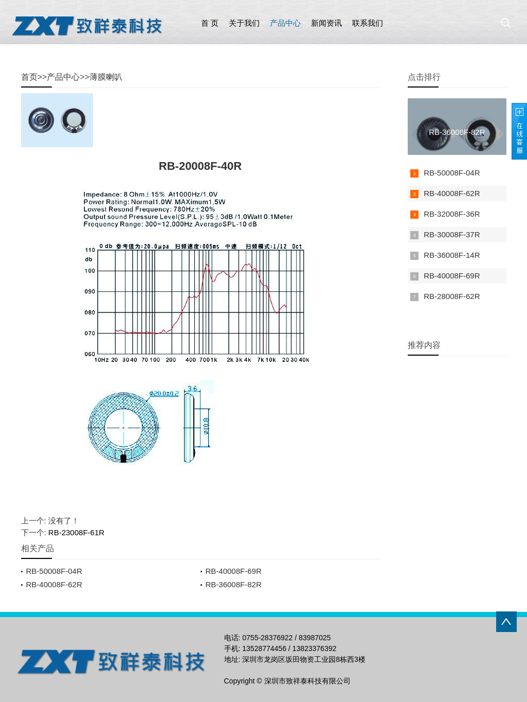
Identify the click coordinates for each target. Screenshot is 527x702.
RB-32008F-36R (452, 213)
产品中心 (285, 23)
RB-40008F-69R (234, 571)
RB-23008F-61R (76, 532)
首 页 (210, 23)
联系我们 (367, 23)
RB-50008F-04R (54, 571)
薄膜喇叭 (105, 77)
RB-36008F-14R (452, 255)
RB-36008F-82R (234, 584)
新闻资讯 (326, 23)
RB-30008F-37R (452, 234)
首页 (29, 77)
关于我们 (244, 23)
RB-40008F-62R (54, 584)
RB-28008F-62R (452, 296)
